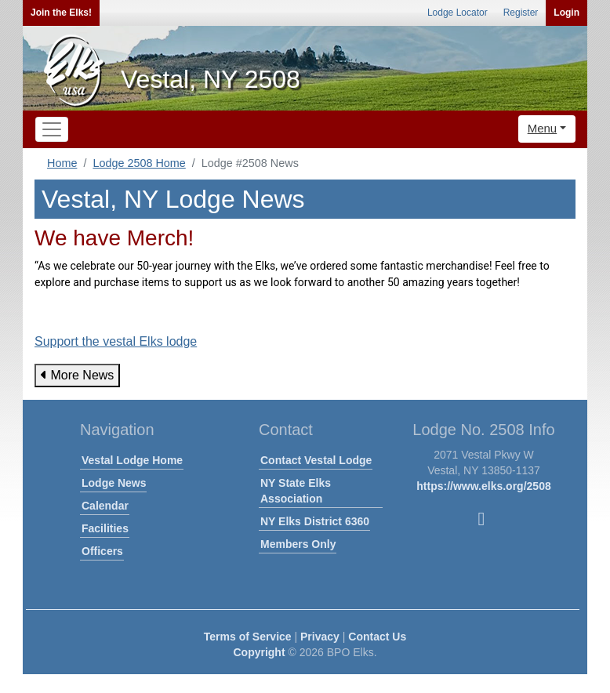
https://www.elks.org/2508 (483, 486)
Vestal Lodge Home (132, 460)
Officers (102, 551)
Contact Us (377, 636)
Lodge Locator (457, 12)
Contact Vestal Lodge (316, 460)
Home (62, 163)
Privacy (319, 636)
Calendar (105, 505)
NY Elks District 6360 (314, 521)
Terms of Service (248, 636)
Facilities (105, 528)
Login (566, 12)
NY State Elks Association (295, 491)
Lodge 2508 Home (139, 163)
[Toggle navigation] (51, 129)
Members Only (298, 544)
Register (521, 12)
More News (77, 375)
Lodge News (114, 483)
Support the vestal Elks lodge (115, 341)
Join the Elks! (61, 12)
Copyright (259, 652)
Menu (542, 128)
